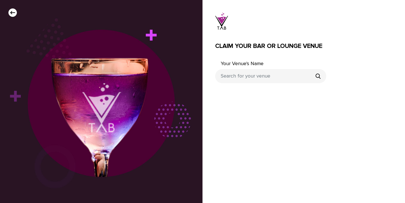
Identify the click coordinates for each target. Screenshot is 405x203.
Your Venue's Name (242, 63)
